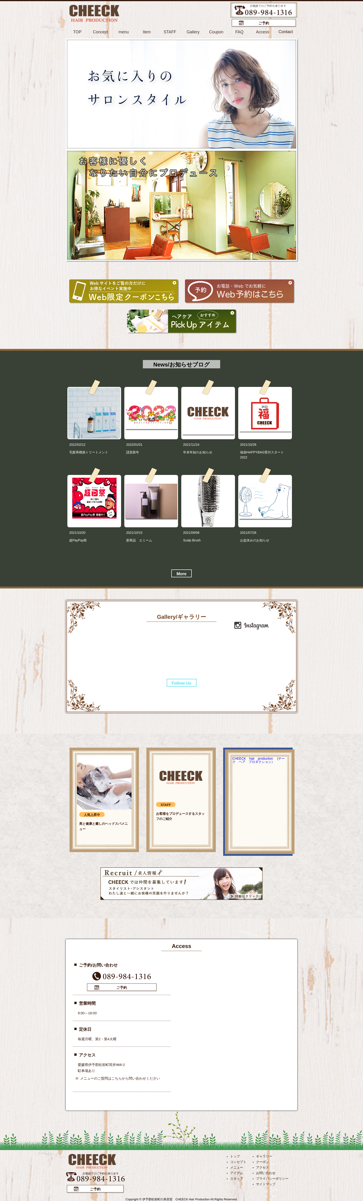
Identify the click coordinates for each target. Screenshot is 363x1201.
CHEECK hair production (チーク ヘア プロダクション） (258, 759)
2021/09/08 (191, 532)
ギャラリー (264, 1155)
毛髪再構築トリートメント (88, 452)
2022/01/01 (134, 444)
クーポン (262, 1161)
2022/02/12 (77, 444)
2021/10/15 (134, 532)
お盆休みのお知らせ (254, 540)
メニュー (236, 1167)
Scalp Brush (191, 540)
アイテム (236, 1172)
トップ (235, 1155)
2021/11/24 (191, 444)
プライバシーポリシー (272, 1178)
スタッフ (236, 1178)
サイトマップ (265, 1183)
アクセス (262, 1167)
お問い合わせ (265, 1172)
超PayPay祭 (78, 540)
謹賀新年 (132, 452)
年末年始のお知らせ (197, 452)
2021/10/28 (248, 444)
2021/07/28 (248, 532)
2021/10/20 (77, 532)
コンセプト (238, 1161)
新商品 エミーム (139, 540)
